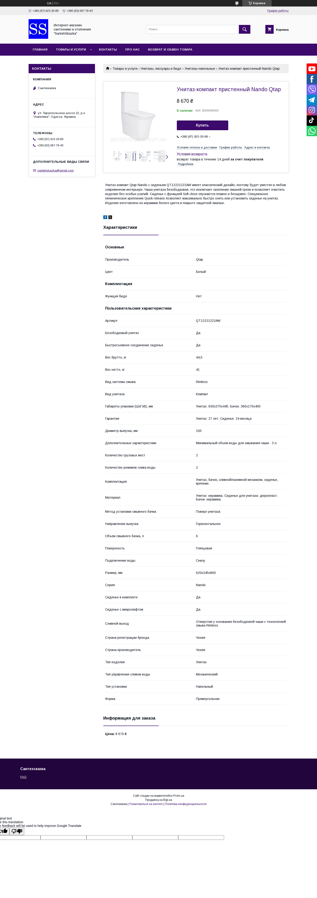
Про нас (132, 49)
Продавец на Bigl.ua (158, 800)
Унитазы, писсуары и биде (161, 68)
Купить (202, 125)
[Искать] (244, 29)
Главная (40, 49)
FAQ (23, 777)
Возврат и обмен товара (170, 49)
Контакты (108, 49)
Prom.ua (178, 795)
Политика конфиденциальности (186, 804)
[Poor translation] (16, 831)
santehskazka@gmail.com (55, 170)
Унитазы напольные (200, 68)
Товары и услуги (71, 49)
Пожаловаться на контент (146, 804)
